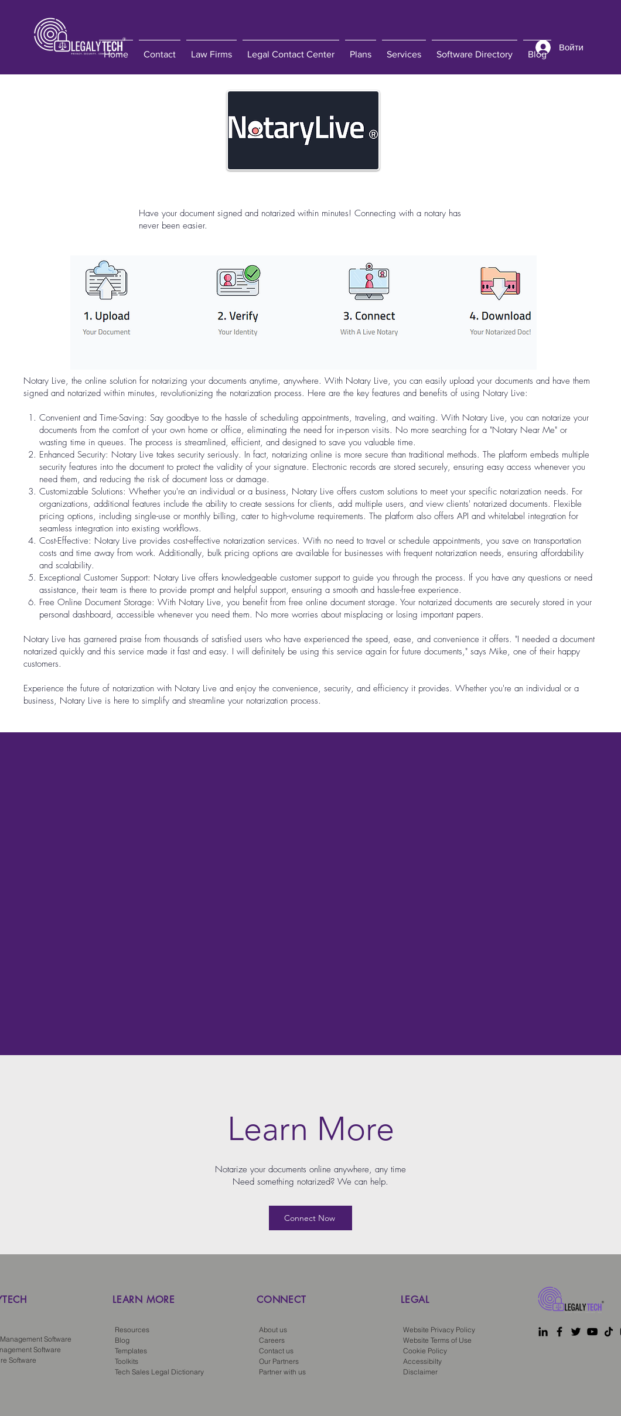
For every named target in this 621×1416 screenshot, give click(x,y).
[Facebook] (559, 1331)
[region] (178, 1318)
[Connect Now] (310, 1218)
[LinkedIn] (543, 1331)
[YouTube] (592, 1331)
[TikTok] (608, 1331)
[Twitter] (575, 1331)
